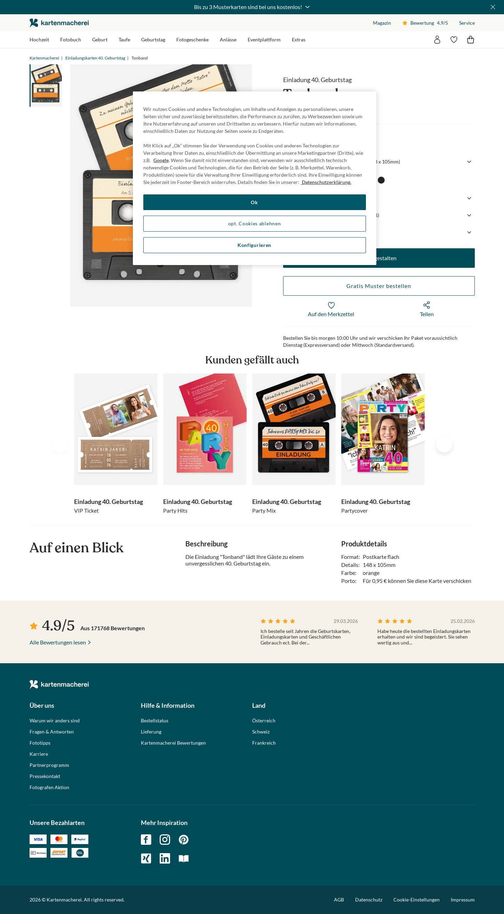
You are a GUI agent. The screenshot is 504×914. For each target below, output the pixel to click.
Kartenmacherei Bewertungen (173, 743)
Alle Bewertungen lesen (58, 642)
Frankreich (264, 743)
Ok (254, 202)
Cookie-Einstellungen (416, 900)
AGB (339, 900)
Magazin (382, 23)
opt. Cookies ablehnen (254, 223)
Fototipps (40, 743)
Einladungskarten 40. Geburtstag (95, 58)
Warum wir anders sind (55, 720)
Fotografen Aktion (49, 787)
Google (161, 160)
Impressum (463, 900)
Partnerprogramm (49, 765)
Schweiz (261, 732)
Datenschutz (368, 900)
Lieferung (151, 732)
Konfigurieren (254, 245)
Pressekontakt (45, 776)
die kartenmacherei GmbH (59, 22)
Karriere (39, 754)
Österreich (263, 720)
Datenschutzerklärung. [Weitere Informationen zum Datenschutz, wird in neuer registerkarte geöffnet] (326, 182)
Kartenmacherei (44, 58)
